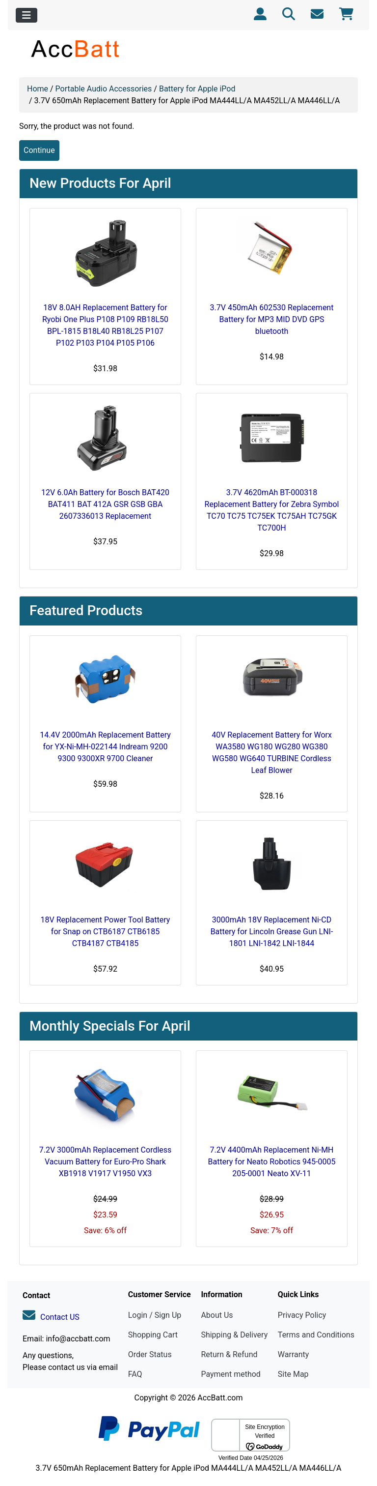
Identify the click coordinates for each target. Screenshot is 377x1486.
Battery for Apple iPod (197, 88)
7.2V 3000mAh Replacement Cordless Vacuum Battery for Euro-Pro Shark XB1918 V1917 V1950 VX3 (105, 1161)
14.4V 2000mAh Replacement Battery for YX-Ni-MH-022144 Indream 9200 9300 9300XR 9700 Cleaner (105, 746)
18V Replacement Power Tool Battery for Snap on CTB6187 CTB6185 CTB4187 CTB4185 (105, 931)
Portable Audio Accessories (103, 88)
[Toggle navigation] (26, 15)
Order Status (150, 1354)
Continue (39, 150)
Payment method (230, 1374)
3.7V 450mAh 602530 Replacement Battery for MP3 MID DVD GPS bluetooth (272, 319)
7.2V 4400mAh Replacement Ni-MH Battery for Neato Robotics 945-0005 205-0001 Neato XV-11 (272, 1161)
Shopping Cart (153, 1334)
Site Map (293, 1374)
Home (37, 88)
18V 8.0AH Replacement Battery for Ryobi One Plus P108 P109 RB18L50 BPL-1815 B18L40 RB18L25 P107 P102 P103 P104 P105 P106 (105, 325)
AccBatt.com (219, 1397)
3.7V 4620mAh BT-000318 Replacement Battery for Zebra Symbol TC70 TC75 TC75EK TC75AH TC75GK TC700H (272, 510)
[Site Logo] (76, 48)
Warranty (293, 1354)
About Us (217, 1315)
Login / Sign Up (155, 1315)
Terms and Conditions (316, 1334)
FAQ (135, 1374)
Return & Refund (229, 1354)
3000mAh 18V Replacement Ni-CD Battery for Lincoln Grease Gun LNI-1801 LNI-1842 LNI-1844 (272, 931)
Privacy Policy (302, 1315)
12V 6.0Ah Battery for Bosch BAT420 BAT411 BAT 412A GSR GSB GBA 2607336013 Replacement (105, 504)
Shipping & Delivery (234, 1334)
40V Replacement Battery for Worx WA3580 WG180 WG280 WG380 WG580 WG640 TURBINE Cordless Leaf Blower (272, 752)
